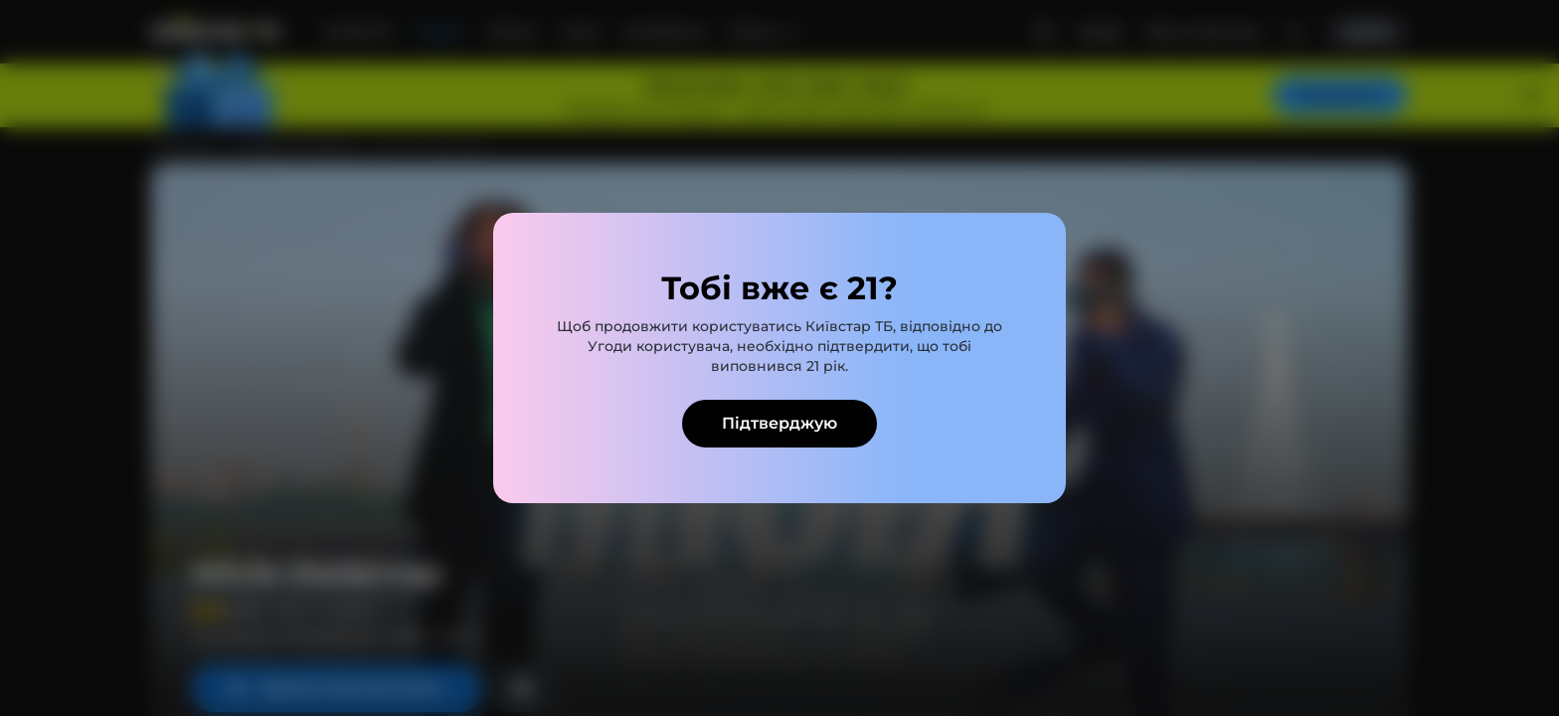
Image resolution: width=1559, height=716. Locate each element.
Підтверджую (779, 423)
